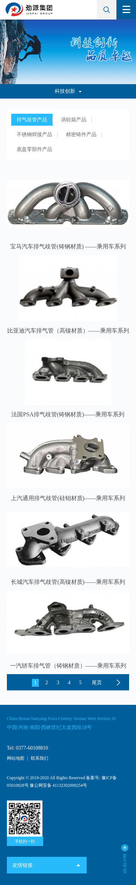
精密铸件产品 (81, 134)
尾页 (97, 682)
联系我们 (39, 758)
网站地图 (15, 758)
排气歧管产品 (32, 119)
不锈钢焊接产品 (34, 134)
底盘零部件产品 (34, 149)
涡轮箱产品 (73, 119)
